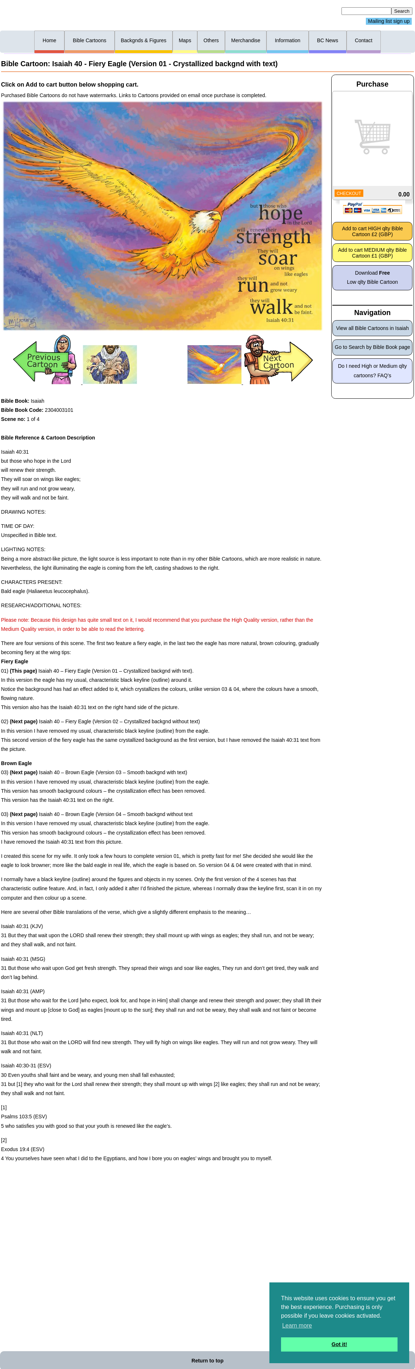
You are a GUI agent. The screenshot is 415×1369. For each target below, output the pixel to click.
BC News (327, 40)
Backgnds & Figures (143, 40)
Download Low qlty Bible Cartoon (372, 277)
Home (49, 40)
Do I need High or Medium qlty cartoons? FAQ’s (372, 370)
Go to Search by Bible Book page (372, 347)
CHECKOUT (349, 193)
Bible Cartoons (89, 40)
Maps (185, 40)
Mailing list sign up (389, 21)
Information (287, 40)
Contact (363, 40)
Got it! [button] (339, 1344)
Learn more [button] (297, 1325)
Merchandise (245, 40)
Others (211, 40)
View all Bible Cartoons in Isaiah (372, 328)
